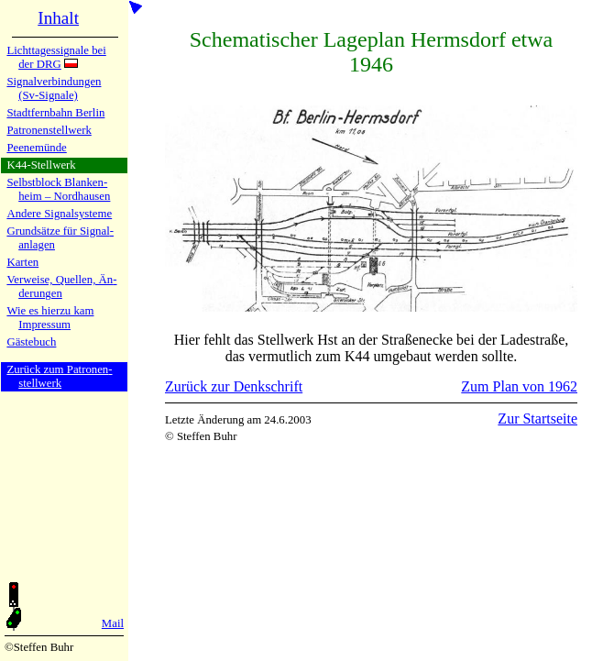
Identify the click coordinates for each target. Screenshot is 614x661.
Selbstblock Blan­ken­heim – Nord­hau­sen (58, 189)
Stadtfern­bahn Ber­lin (55, 112)
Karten (22, 262)
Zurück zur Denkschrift (233, 386)
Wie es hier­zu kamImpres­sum (49, 317)
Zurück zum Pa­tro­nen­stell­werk (59, 376)
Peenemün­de (36, 147)
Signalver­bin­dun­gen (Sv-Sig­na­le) (53, 88)
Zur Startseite (537, 418)
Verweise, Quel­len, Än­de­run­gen (61, 286)
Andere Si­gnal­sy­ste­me (59, 213)
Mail (113, 623)
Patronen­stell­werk (48, 130)
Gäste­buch (31, 342)
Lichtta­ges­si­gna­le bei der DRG (55, 57)
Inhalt (58, 18)
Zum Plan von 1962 (519, 386)
